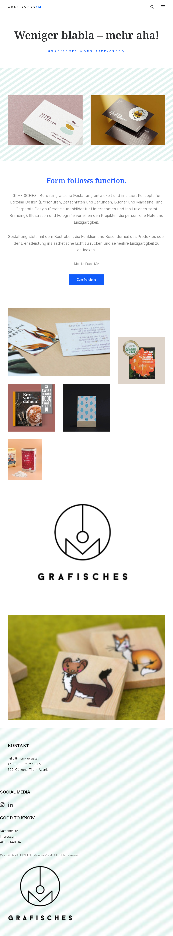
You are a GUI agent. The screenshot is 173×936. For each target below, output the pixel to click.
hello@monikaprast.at (23, 758)
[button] (163, 7)
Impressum (8, 836)
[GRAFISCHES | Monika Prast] (40, 7)
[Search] (150, 7)
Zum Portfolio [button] (86, 279)
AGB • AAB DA (10, 842)
